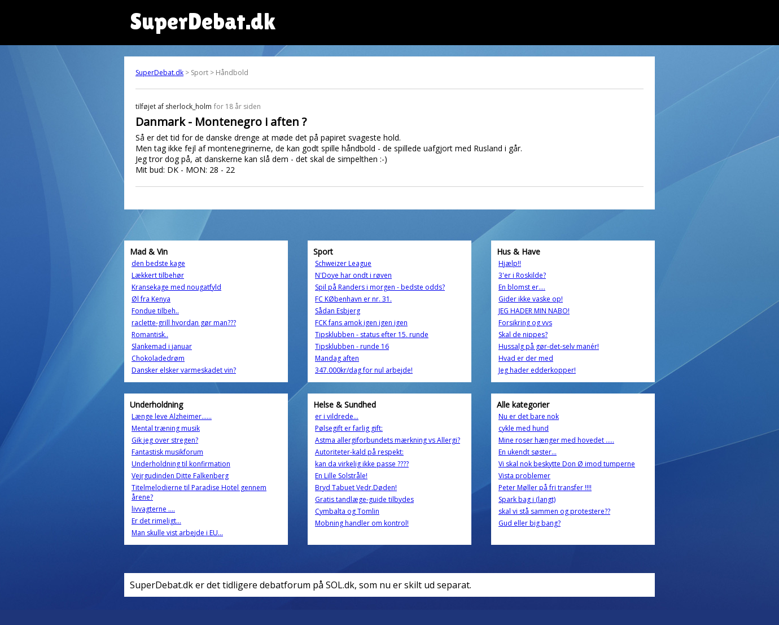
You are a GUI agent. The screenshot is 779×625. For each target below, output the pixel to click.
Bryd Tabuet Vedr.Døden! (356, 487)
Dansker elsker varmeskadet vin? (184, 370)
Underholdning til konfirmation (181, 464)
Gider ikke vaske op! (530, 299)
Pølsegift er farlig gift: (349, 428)
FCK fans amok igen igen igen (361, 322)
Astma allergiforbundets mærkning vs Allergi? (387, 440)
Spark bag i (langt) (526, 499)
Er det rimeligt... (156, 521)
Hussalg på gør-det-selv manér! (548, 346)
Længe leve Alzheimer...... (172, 416)
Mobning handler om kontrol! (362, 523)
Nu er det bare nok (528, 416)
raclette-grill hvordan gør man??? (184, 322)
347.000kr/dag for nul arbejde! (364, 370)
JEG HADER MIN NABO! (534, 311)
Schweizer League (343, 263)
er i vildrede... (336, 416)
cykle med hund (523, 428)
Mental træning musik (166, 428)
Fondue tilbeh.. (155, 311)
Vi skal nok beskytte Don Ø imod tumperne (566, 464)
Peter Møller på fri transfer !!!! (545, 487)
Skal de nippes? (523, 334)
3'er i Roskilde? (522, 275)
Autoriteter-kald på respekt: (359, 452)
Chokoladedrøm (158, 358)
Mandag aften (337, 358)
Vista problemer (524, 475)
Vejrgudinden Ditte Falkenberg (180, 475)
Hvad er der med (525, 358)
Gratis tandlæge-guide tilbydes (364, 499)
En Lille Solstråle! (341, 475)
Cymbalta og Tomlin (347, 511)
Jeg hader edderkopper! (537, 370)
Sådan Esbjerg (337, 311)
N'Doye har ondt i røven (353, 275)
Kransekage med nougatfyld (176, 287)
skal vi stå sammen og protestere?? (554, 511)
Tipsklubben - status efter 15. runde (371, 334)
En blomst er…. (521, 287)
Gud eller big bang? (529, 523)
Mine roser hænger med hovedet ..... (556, 440)
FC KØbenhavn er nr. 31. (353, 299)
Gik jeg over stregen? (165, 440)
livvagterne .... (153, 509)
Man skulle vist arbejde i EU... (177, 532)
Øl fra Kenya (151, 299)
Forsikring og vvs (525, 322)
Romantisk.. (150, 334)
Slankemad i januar (162, 346)
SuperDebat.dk (159, 72)
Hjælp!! (509, 263)
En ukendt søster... (527, 452)
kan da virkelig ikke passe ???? (362, 464)
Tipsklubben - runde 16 (352, 346)
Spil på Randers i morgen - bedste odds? (380, 287)
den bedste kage (158, 263)
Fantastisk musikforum (167, 452)
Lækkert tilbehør (158, 275)
